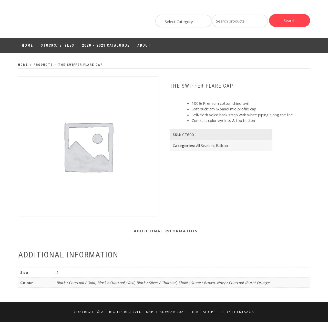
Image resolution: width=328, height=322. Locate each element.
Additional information (166, 230)
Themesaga (243, 312)
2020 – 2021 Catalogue (106, 45)
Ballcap (222, 145)
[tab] (166, 231)
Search (289, 20)
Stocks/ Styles (57, 45)
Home (27, 45)
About (144, 45)
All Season (205, 145)
